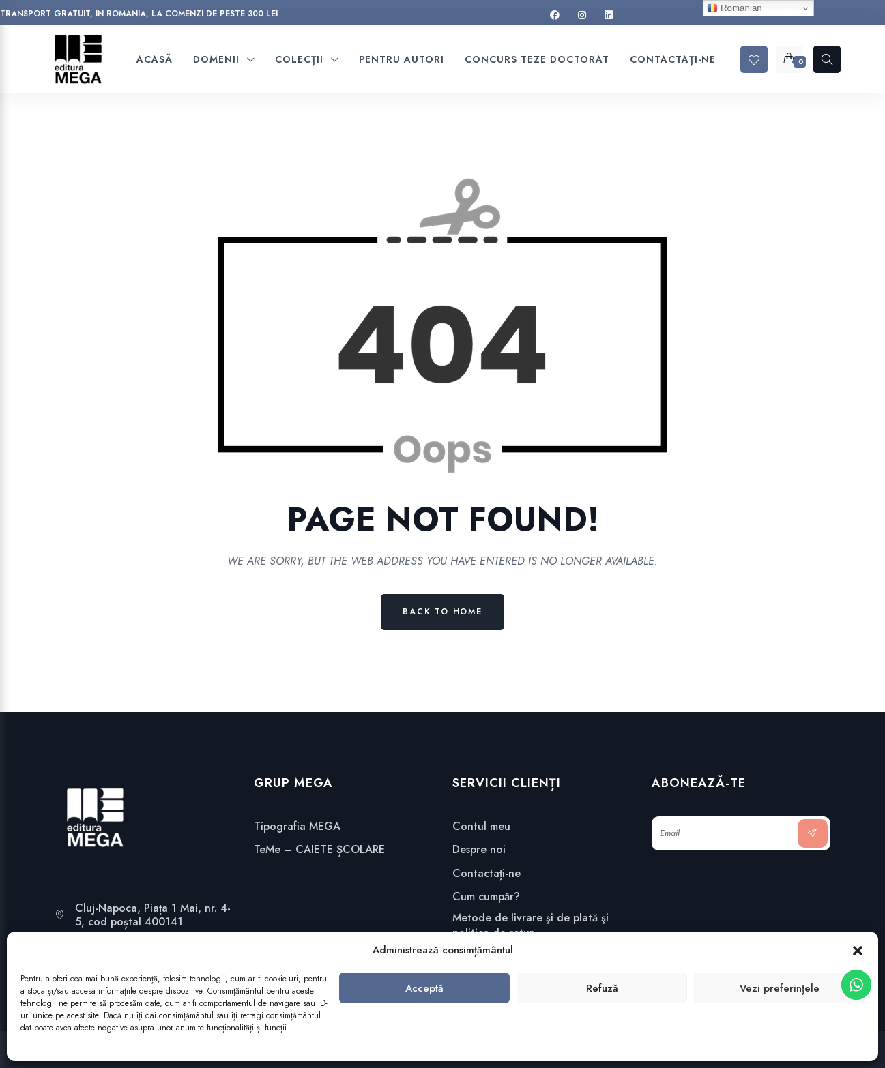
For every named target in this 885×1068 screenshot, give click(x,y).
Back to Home (442, 612)
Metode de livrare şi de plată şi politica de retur (530, 925)
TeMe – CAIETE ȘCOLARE (319, 849)
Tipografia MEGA (297, 826)
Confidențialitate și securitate (526, 956)
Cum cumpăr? (486, 896)
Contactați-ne (486, 873)
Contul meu (481, 826)
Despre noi (479, 849)
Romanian (734, 8)
